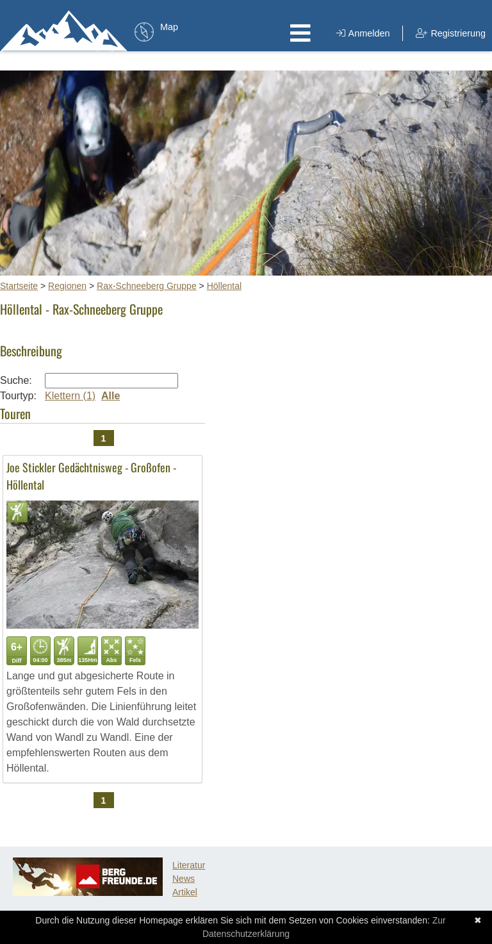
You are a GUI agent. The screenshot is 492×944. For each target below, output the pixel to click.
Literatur (188, 865)
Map (169, 27)
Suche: (16, 380)
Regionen (67, 286)
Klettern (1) (70, 395)
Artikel (184, 892)
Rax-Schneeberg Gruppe (147, 286)
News (183, 879)
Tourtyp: (18, 395)
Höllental (224, 286)
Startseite (19, 286)
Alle (110, 395)
